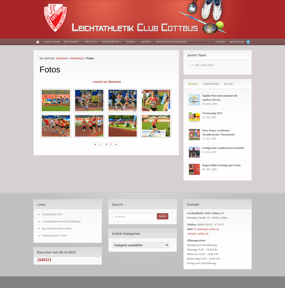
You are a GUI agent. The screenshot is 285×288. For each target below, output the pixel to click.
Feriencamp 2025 (212, 113)
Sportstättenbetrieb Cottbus (57, 228)
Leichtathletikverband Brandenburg (61, 221)
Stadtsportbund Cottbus (54, 235)
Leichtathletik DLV (52, 214)
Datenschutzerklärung (171, 42)
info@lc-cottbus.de (198, 233)
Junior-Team (51, 42)
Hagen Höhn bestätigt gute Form (221, 165)
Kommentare (211, 84)
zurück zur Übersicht (107, 81)
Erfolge (91, 42)
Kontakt (146, 42)
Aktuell (193, 84)
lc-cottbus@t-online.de (206, 229)
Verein (131, 42)
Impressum (237, 42)
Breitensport (111, 42)
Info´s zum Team (204, 65)
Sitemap (220, 42)
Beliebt (228, 84)
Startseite (61, 58)
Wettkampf (72, 42)
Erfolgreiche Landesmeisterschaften (223, 148)
